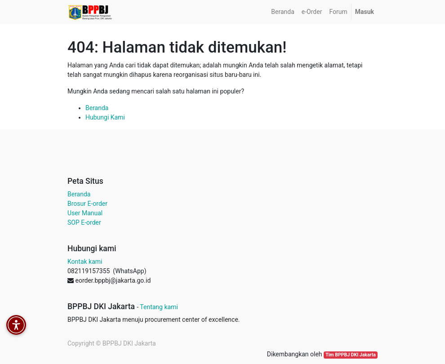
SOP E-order (84, 222)
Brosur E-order (87, 203)
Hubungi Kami (105, 117)
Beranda (96, 107)
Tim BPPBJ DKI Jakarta (350, 355)
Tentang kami (159, 307)
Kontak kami (84, 261)
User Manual (84, 213)
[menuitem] (282, 12)
